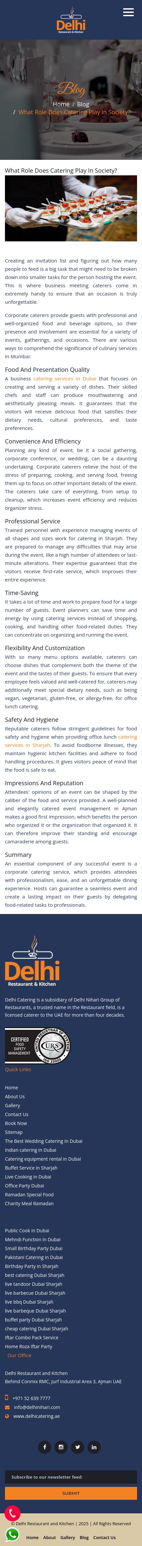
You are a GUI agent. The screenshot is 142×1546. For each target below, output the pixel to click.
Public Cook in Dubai (27, 1230)
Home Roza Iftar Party (28, 1346)
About (49, 1537)
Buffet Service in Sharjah (31, 1168)
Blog (83, 105)
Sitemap (13, 1132)
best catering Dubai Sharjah (34, 1275)
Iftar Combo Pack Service (31, 1337)
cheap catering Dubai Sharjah (36, 1328)
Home (61, 105)
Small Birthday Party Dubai (33, 1248)
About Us (15, 1096)
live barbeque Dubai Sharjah (35, 1311)
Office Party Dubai (24, 1185)
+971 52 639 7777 (31, 1398)
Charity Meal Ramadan (29, 1203)
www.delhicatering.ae (36, 1416)
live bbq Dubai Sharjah (29, 1302)
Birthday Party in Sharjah (31, 1266)
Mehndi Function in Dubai (32, 1239)
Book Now (16, 1123)
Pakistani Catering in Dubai (34, 1257)
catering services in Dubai (66, 378)
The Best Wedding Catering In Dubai (44, 1141)
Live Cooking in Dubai (28, 1177)
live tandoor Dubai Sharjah (33, 1284)
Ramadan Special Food (29, 1194)
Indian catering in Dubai (30, 1150)
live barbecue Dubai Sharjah (35, 1293)
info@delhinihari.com (37, 1407)
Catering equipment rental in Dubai (43, 1159)
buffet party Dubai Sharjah (33, 1320)
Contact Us (16, 1114)
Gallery (12, 1105)
